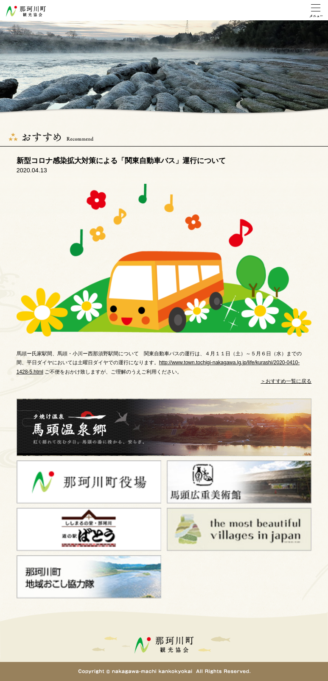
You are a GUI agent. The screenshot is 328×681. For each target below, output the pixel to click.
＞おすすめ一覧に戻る (286, 381)
